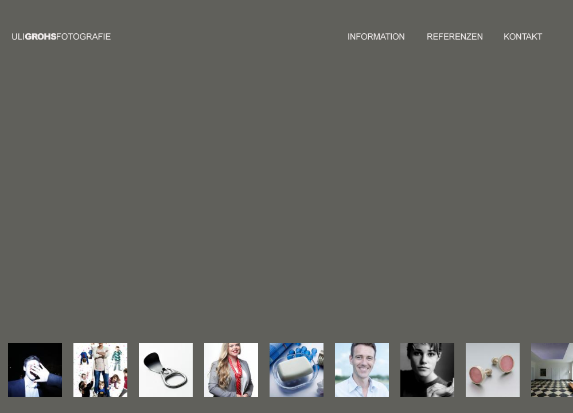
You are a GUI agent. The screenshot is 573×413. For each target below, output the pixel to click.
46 (286, 233)
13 (302, 199)
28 (310, 212)
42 (310, 226)
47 (294, 233)
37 (270, 226)
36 (262, 226)
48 (302, 233)
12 (294, 199)
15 (262, 205)
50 (262, 240)
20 (302, 205)
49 (310, 233)
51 (270, 240)
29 (262, 219)
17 (278, 205)
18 (286, 205)
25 (286, 212)
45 (278, 233)
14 (310, 199)
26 (294, 212)
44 (270, 233)
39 (286, 226)
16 (270, 205)
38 (278, 226)
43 (262, 233)
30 (270, 219)
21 (310, 205)
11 (286, 199)
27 (302, 212)
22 (262, 212)
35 (310, 219)
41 (302, 226)
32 (286, 219)
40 (294, 226)
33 (294, 219)
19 (294, 205)
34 (302, 219)
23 (270, 212)
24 (278, 212)
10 (278, 199)
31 (278, 219)
